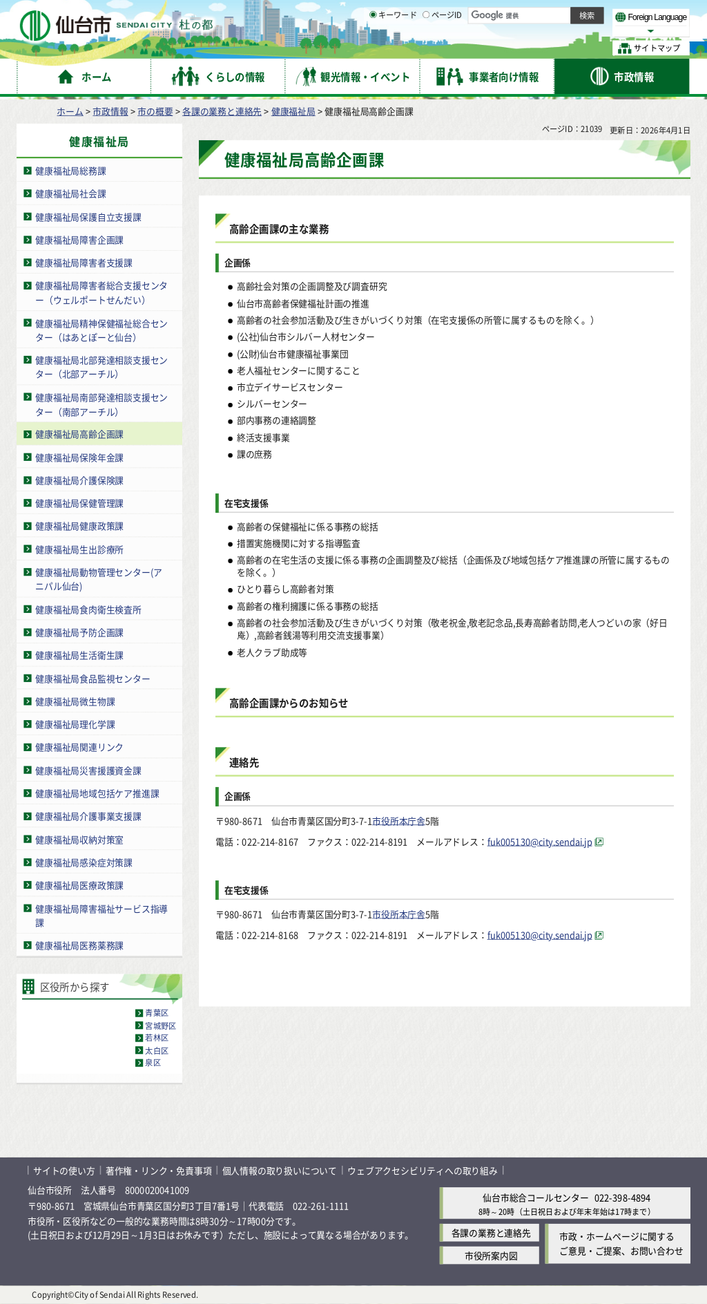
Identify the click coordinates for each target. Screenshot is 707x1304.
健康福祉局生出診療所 (79, 549)
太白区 (156, 1050)
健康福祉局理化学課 (75, 723)
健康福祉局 (293, 110)
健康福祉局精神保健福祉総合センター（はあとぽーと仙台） (101, 329)
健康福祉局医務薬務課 (79, 945)
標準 (552, 14)
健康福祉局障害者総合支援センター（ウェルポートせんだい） (101, 292)
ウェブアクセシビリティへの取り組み (422, 1170)
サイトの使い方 (64, 1170)
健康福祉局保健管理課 (79, 502)
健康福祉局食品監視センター (92, 678)
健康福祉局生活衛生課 (79, 654)
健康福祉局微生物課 (75, 701)
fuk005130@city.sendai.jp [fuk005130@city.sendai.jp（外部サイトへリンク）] (539, 841)
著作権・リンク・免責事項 (159, 1170)
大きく (531, 31)
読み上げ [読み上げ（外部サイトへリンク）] (453, 13)
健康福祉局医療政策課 (79, 884)
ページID (443, 48)
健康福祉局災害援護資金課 (88, 770)
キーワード (393, 48)
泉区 (152, 1062)
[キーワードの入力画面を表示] (372, 47)
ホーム (70, 110)
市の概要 (155, 110)
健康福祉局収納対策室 (79, 839)
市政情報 (110, 110)
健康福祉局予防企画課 (79, 632)
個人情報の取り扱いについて (279, 1170)
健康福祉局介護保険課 (79, 479)
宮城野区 (160, 1025)
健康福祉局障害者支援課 (84, 262)
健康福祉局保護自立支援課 (88, 216)
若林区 (156, 1037)
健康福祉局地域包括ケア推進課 (97, 793)
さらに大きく (576, 31)
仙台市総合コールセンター (536, 1197)
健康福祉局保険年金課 (79, 457)
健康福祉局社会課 (70, 193)
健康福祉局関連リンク (79, 747)
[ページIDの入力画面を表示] (426, 47)
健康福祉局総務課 (70, 170)
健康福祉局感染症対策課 (84, 862)
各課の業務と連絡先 (222, 110)
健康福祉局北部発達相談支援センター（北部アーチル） (101, 367)
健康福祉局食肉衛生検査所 (88, 609)
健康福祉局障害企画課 (79, 239)
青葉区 (156, 1013)
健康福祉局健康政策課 (79, 526)
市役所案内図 (491, 1256)
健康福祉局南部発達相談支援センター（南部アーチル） (101, 404)
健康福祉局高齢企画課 (79, 433)
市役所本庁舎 (398, 819)
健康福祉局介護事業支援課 (88, 815)
